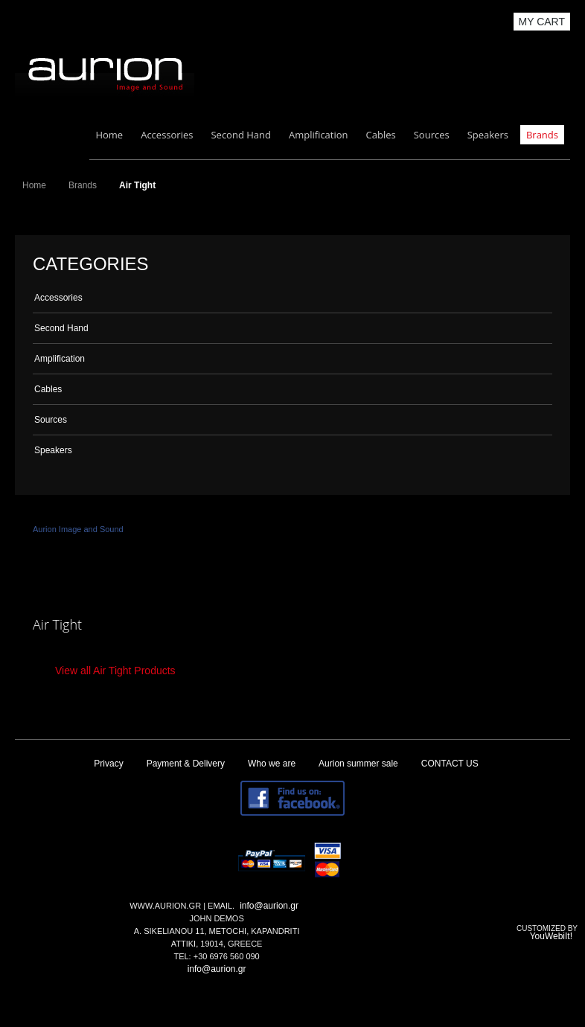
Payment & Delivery (186, 763)
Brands (542, 134)
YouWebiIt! (551, 936)
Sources (432, 134)
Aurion (104, 71)
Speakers (487, 134)
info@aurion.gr (269, 905)
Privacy (108, 763)
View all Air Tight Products (115, 670)
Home (109, 134)
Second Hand (241, 134)
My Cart (542, 22)
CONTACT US (450, 763)
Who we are (271, 763)
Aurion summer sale (358, 763)
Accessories (167, 134)
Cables (381, 134)
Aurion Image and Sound (78, 529)
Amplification (318, 134)
